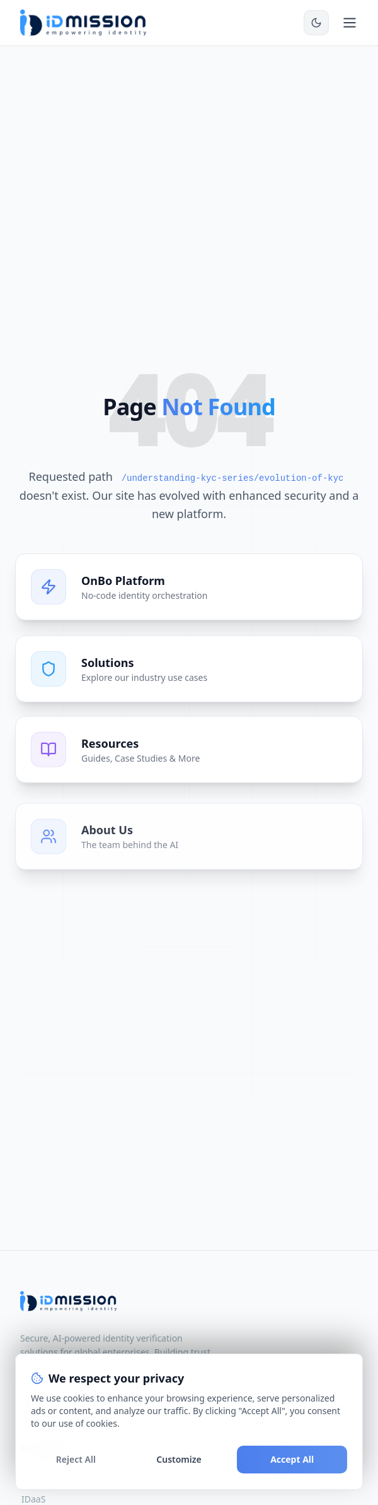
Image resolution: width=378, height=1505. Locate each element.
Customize (178, 1459)
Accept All (292, 1459)
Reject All (76, 1459)
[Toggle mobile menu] (349, 22)
